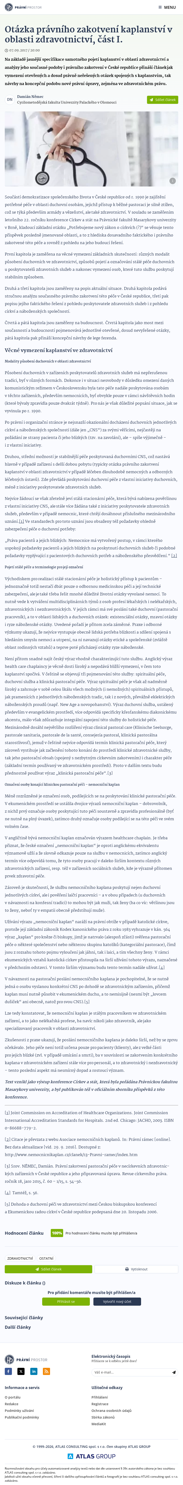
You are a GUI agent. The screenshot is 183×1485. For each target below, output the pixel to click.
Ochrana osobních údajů (112, 1410)
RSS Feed (46, 1371)
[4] (162, 968)
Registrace (100, 1404)
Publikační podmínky (22, 1417)
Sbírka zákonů (103, 1417)
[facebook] (8, 1371)
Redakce (11, 1404)
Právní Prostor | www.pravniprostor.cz (26, 1359)
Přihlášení (100, 1397)
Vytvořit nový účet (117, 1301)
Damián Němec (30, 97)
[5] (87, 1002)
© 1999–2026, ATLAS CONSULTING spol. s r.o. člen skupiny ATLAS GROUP (92, 1446)
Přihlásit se (66, 1301)
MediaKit (99, 1424)
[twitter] (21, 1371)
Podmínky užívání (19, 1410)
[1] (21, 521)
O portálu (12, 1397)
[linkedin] (33, 1371)
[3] (110, 773)
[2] (174, 556)
